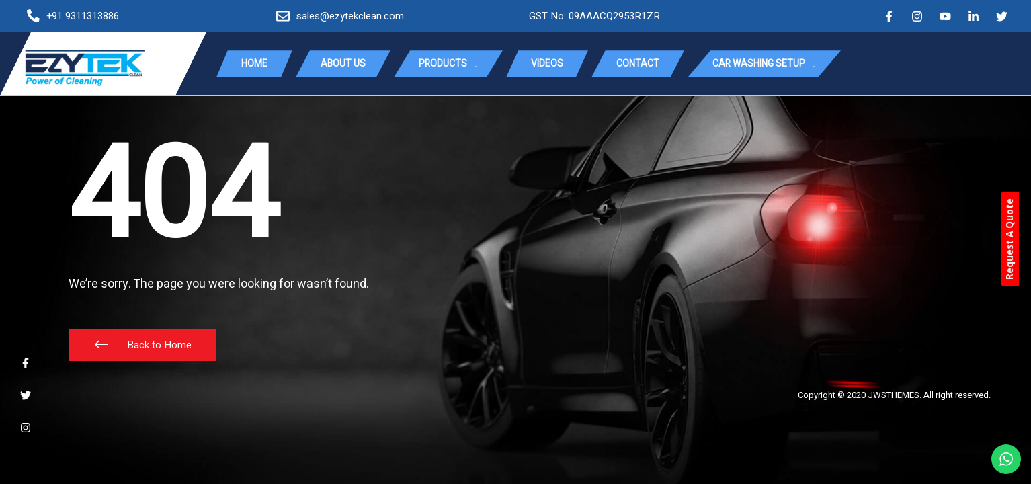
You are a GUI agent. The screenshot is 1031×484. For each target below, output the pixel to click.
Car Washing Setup (764, 63)
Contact (637, 63)
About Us (343, 63)
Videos (547, 63)
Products (448, 63)
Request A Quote (1021, 239)
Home (254, 63)
